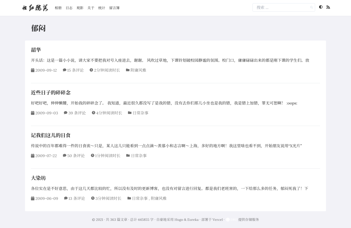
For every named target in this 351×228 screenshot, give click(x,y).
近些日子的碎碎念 (51, 92)
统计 (101, 8)
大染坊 (38, 178)
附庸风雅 (138, 70)
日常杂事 (140, 112)
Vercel (218, 219)
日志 (69, 8)
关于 (90, 8)
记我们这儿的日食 (51, 135)
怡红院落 (35, 7)
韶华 (36, 50)
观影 (79, 8)
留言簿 (114, 8)
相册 (58, 8)
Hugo (179, 219)
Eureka (193, 219)
